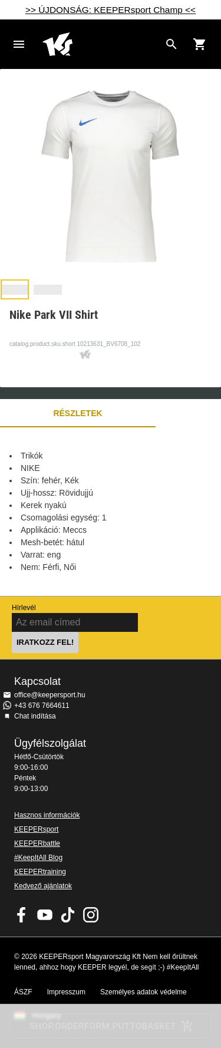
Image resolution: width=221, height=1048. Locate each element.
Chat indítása (35, 716)
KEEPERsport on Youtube (44, 914)
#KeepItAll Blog (38, 857)
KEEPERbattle (37, 843)
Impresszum (66, 992)
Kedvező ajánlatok (43, 886)
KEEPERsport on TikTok (67, 914)
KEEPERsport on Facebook (21, 914)
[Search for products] (171, 44)
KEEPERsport (36, 829)
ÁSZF (23, 992)
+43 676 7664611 (42, 705)
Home (101, 44)
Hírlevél (24, 608)
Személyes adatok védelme (143, 992)
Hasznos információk (47, 815)
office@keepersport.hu (49, 695)
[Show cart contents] (200, 44)
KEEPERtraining (40, 872)
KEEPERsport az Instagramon (90, 914)
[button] (15, 289)
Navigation (19, 44)
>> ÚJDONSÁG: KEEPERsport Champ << (110, 10)
